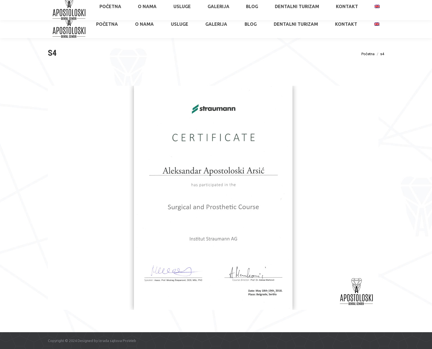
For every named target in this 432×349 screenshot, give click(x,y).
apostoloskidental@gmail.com (359, 5)
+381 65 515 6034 (69, 5)
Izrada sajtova (110, 341)
